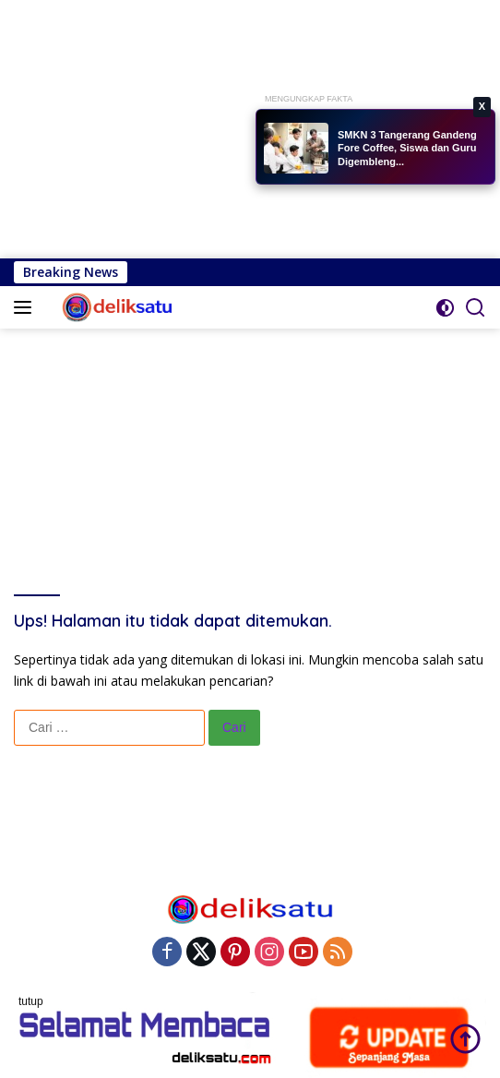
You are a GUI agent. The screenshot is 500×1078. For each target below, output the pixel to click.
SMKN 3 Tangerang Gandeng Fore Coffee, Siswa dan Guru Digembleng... (407, 148)
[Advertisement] (250, 129)
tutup (30, 1001)
